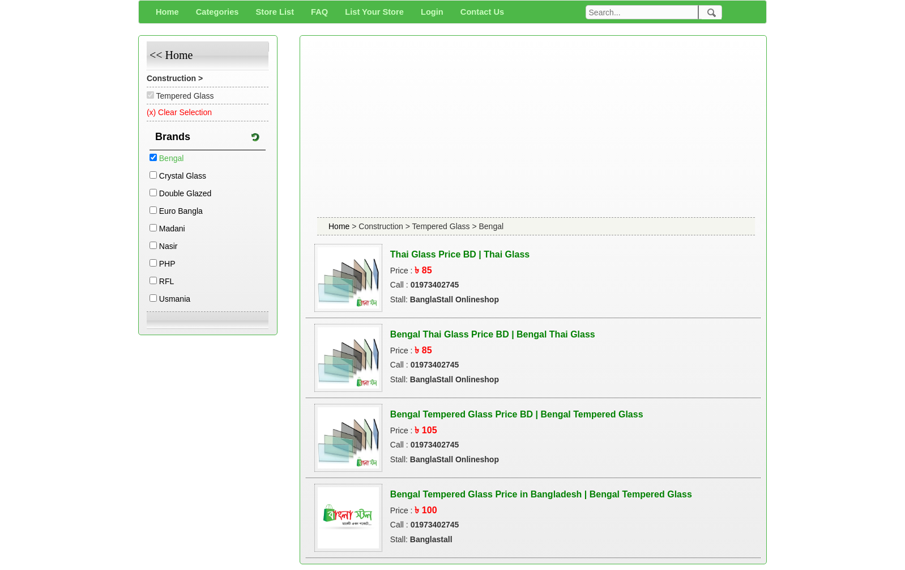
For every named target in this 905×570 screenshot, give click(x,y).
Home (340, 226)
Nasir (168, 246)
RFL (166, 281)
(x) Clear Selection (179, 112)
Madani (172, 228)
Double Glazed (185, 193)
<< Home (171, 55)
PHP (167, 263)
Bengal (171, 158)
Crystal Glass (182, 175)
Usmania (174, 298)
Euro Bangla (181, 211)
